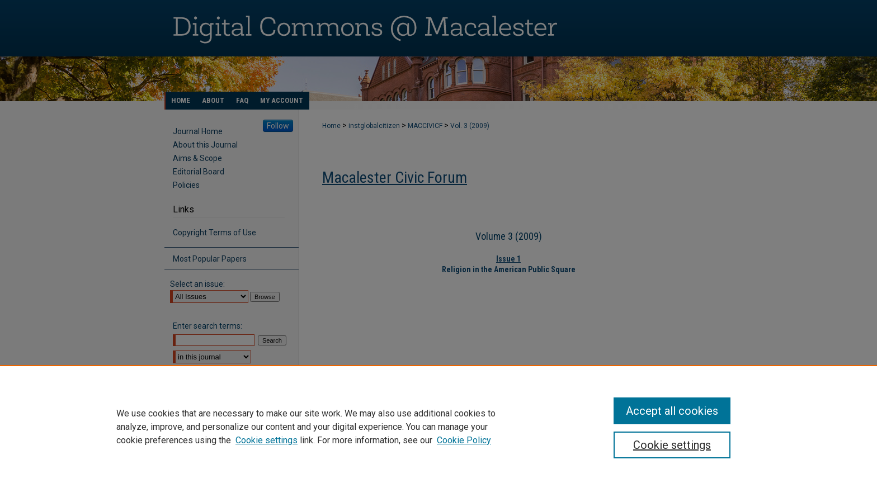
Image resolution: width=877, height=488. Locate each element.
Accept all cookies (672, 411)
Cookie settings (266, 440)
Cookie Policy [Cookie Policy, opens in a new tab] (464, 440)
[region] (438, 426)
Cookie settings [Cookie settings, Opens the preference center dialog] (672, 445)
